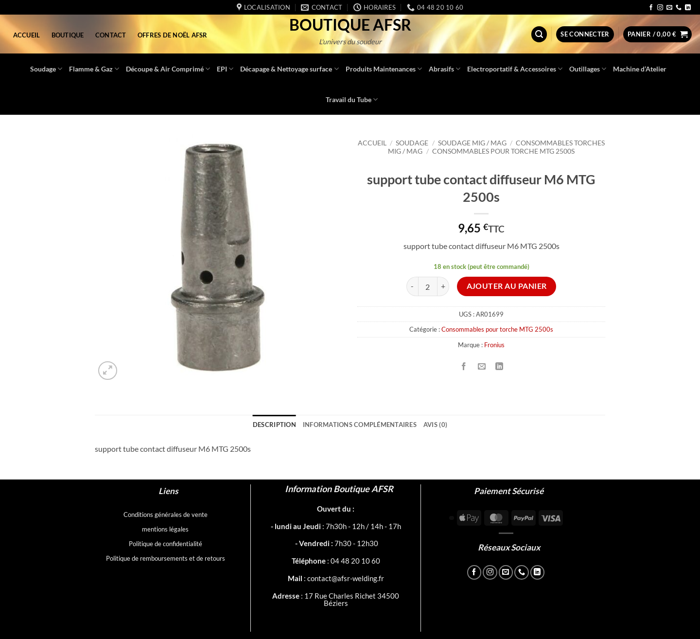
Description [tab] (274, 424)
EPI (225, 68)
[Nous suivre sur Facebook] (651, 7)
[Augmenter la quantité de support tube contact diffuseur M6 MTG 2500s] (443, 286)
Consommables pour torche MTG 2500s (503, 151)
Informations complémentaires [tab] (360, 424)
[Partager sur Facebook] (464, 366)
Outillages (587, 68)
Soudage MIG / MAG (472, 143)
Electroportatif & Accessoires (514, 68)
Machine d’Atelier (639, 69)
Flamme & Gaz (94, 68)
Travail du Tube (352, 99)
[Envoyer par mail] (481, 366)
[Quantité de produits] (428, 286)
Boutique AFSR (350, 25)
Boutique (68, 35)
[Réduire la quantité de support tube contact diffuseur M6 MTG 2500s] (412, 286)
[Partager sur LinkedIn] (499, 366)
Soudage (46, 68)
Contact (110, 35)
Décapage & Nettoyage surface (289, 68)
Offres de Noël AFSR (173, 35)
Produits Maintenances (384, 68)
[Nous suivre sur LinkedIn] (688, 7)
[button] (539, 34)
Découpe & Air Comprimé (168, 68)
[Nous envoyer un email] (669, 7)
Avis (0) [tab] (435, 424)
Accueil (26, 35)
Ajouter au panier (507, 286)
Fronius (494, 345)
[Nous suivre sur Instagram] (660, 7)
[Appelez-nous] (679, 7)
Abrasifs (444, 68)
